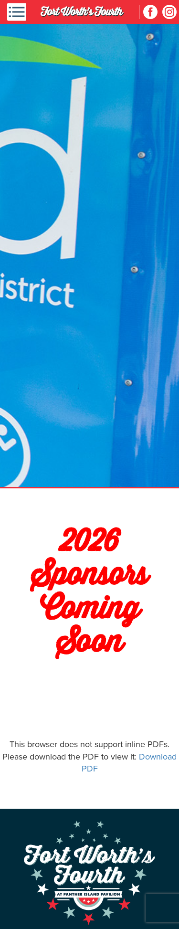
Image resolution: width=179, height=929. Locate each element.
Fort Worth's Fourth (81, 12)
